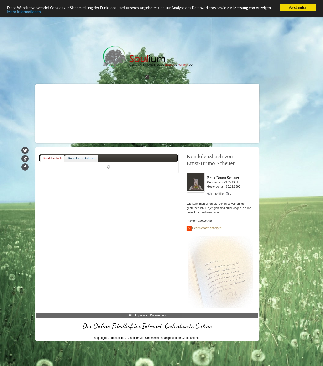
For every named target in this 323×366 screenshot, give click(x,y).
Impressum (142, 315)
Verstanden (298, 7)
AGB (131, 315)
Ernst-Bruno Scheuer (223, 178)
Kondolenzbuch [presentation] (52, 158)
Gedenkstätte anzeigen (204, 228)
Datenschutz (158, 315)
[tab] (52, 158)
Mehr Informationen (24, 11)
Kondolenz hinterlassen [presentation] (81, 158)
